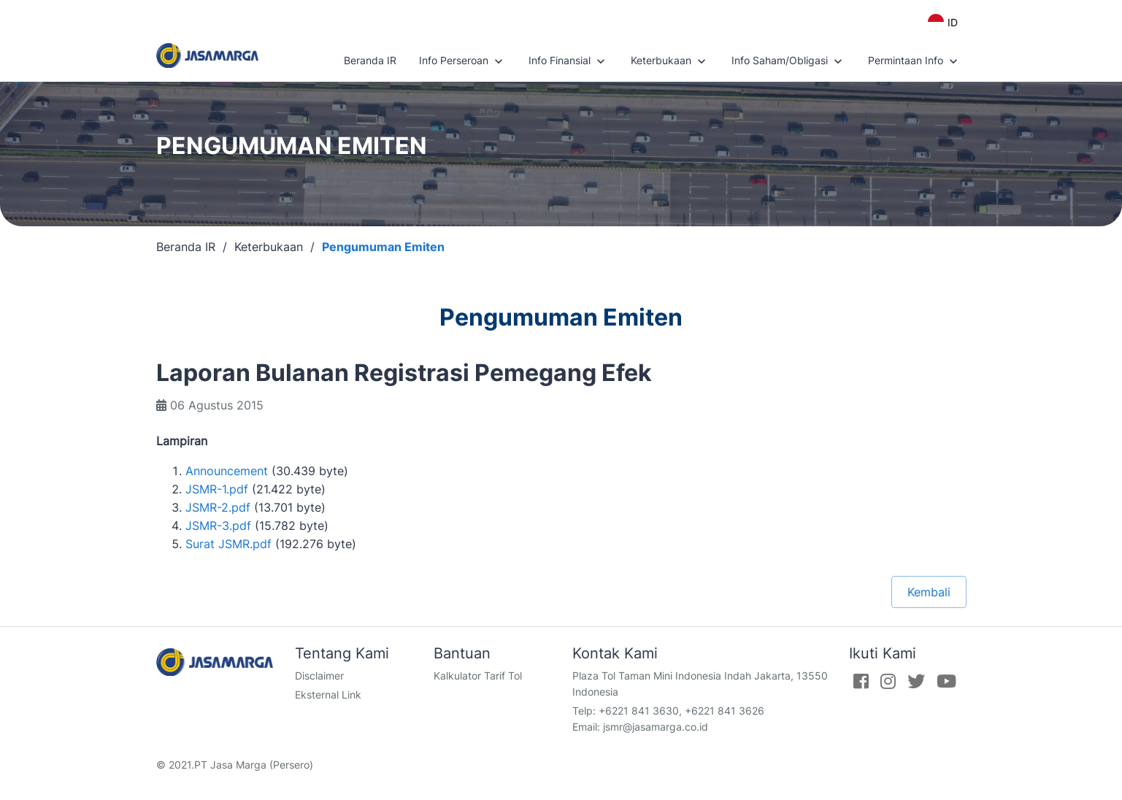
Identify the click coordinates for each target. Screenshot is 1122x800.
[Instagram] (888, 681)
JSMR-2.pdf (217, 507)
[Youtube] (946, 681)
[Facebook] (861, 681)
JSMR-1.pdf (216, 489)
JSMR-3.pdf (218, 525)
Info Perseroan (462, 61)
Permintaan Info (914, 61)
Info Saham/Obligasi (788, 61)
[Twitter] (916, 681)
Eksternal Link (328, 694)
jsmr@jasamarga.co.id (655, 726)
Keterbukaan (670, 61)
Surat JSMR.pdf (228, 543)
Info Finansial (568, 61)
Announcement (226, 471)
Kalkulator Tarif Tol (478, 675)
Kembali (928, 592)
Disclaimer (319, 675)
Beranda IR (370, 60)
